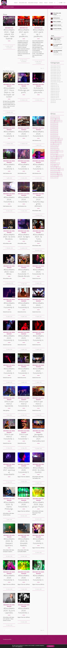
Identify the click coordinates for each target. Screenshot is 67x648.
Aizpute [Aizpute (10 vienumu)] (53, 119)
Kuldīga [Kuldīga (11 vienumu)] (53, 161)
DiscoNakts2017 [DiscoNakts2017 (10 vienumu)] (54, 123)
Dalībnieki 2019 (54, 89)
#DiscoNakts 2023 (37, 193)
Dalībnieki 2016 (54, 85)
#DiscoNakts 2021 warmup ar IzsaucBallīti (9, 471)
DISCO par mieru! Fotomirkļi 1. (23, 436)
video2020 (38, 465)
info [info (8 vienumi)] (58, 159)
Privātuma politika (7, 639)
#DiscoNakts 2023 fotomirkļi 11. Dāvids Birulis (24, 272)
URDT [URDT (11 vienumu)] (59, 173)
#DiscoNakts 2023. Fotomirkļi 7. (38, 305)
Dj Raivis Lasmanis (57, 25)
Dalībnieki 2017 (54, 86)
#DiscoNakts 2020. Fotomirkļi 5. (9, 577)
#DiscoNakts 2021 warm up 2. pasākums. (23, 33)
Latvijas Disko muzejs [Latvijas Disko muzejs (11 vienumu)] (55, 163)
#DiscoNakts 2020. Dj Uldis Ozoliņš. (38, 470)
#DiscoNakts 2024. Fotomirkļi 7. (23, 133)
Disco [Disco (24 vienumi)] (52, 121)
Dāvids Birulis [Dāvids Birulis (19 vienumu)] (60, 155)
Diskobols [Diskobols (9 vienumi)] (53, 141)
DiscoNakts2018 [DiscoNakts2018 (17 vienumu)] (54, 125)
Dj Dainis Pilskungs (57, 28)
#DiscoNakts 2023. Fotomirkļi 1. (38, 370)
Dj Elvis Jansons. (56, 18)
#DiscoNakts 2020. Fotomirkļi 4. (23, 577)
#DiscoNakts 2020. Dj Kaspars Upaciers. (9, 542)
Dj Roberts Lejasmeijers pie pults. (38, 90)
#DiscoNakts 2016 (55, 66)
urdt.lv (17, 646)
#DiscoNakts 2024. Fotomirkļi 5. (9, 166)
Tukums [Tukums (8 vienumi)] (61, 169)
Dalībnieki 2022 (54, 93)
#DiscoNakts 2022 (7, 398)
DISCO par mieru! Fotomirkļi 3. (38, 403)
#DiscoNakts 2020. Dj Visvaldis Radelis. (23, 542)
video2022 (9, 399)
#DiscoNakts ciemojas (58, 48)
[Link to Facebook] (63, 3)
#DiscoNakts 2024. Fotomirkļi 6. (38, 133)
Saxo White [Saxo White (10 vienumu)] (53, 167)
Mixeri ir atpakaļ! (57, 21)
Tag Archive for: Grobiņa (8, 7)
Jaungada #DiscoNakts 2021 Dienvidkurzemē (39, 437)
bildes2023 (23, 267)
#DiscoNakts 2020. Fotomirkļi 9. (23, 470)
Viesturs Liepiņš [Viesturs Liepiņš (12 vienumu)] (54, 177)
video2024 (24, 86)
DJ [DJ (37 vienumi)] (52, 143)
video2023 (38, 195)
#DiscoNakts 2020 (22, 464)
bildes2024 (9, 129)
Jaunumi (52, 102)
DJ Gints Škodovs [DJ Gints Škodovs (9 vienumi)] (54, 147)
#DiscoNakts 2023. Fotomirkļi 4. (38, 338)
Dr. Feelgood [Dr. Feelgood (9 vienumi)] (53, 155)
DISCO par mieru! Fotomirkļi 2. (9, 436)
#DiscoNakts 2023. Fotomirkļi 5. (23, 338)
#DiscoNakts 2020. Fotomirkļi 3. (38, 577)
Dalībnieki (53, 83)
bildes (13, 128)
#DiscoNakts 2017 (7, 84)
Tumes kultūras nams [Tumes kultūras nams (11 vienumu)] (55, 171)
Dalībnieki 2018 (54, 88)
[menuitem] (15, 2)
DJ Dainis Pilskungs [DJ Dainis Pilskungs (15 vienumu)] (54, 145)
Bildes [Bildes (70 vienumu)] (57, 119)
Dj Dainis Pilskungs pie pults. (23, 90)
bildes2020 (23, 465)
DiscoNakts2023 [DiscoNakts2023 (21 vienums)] (54, 133)
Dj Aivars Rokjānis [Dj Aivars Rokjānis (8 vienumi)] (57, 143)
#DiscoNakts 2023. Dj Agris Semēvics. (24, 236)
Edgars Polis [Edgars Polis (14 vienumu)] (53, 157)
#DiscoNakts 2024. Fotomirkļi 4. (23, 166)
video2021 (38, 432)
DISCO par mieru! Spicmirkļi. (9, 403)
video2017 (9, 86)
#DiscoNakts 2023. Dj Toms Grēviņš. (38, 237)
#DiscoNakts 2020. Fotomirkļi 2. (23, 610)
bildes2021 (9, 465)
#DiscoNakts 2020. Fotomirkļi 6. (38, 541)
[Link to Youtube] (61, 3)
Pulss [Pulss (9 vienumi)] (57, 165)
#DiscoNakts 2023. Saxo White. (9, 271)
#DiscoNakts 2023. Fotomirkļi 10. (38, 271)
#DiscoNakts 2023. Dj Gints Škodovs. (9, 236)
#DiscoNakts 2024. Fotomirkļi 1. (23, 199)
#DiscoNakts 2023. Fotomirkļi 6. (9, 338)
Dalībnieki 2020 (54, 91)
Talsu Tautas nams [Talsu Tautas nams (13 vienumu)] (54, 169)
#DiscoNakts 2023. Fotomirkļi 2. (23, 370)
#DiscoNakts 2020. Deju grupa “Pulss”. (38, 504)
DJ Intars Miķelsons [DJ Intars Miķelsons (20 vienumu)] (54, 149)
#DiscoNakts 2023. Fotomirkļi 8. (23, 305)
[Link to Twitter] (59, 3)
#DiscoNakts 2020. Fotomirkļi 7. (23, 504)
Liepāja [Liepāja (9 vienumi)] (52, 165)
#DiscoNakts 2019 (55, 70)
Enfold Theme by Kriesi (22, 646)
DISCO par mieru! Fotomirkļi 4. (23, 403)
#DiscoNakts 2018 (55, 69)
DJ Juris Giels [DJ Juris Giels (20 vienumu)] (53, 151)
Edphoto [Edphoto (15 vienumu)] (59, 157)
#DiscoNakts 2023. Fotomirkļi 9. (9, 305)
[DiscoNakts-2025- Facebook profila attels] (4, 2)
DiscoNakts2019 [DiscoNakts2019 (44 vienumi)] (54, 127)
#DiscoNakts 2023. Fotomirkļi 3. (9, 370)
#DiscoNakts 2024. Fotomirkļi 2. (9, 199)
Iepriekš (52, 101)
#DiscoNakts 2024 (9, 27)
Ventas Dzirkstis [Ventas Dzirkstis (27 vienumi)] (54, 175)
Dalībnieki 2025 (54, 97)
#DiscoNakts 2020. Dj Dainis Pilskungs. (9, 505)
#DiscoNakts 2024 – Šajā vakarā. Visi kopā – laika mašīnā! (9, 34)
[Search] (55, 2)
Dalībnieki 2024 (54, 96)
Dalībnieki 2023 (54, 94)
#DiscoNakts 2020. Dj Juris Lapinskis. (9, 610)
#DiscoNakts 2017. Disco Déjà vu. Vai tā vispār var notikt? (9, 92)
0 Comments (9, 47)
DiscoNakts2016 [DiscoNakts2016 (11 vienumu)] (58, 121)
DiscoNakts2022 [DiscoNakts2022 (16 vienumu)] (54, 131)
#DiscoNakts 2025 (55, 80)
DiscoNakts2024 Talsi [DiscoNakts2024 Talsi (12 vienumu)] (55, 137)
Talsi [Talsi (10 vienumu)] (58, 167)
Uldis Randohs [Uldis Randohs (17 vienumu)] (54, 173)
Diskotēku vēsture (57, 42)
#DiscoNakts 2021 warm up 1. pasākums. (38, 33)
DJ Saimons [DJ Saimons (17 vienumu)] (60, 151)
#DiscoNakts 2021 (24, 27)
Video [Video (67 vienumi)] (60, 175)
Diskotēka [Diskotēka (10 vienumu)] (58, 141)
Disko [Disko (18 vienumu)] (60, 139)
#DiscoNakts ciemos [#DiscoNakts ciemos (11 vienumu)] (55, 117)
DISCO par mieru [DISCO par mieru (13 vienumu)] (54, 139)
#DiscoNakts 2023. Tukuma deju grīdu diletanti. (38, 201)
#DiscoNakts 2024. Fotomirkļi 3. (38, 166)
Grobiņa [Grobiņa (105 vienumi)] (53, 159)
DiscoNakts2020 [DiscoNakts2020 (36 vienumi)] (54, 129)
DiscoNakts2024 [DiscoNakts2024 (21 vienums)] (54, 135)
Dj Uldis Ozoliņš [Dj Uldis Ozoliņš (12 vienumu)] (54, 153)
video (13, 84)
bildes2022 (23, 399)
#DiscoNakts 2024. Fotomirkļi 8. (9, 133)
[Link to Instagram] (65, 3)
